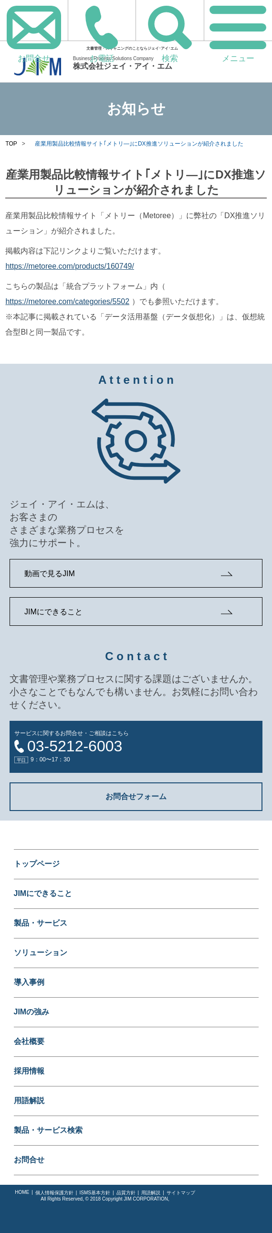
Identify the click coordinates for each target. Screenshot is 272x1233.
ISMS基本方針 (94, 1192)
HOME (22, 1192)
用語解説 (29, 1100)
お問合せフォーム (136, 796)
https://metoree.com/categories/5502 (67, 301)
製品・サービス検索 (48, 1130)
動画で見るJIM (49, 573)
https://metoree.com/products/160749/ (69, 266)
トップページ (37, 864)
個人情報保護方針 (54, 1192)
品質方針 (126, 1192)
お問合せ (29, 1160)
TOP (11, 143)
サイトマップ (181, 1192)
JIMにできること (53, 612)
